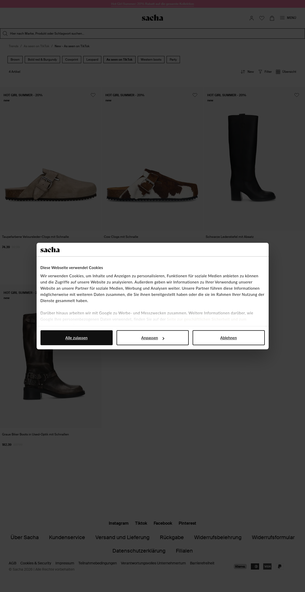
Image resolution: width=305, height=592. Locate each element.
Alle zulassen (76, 337)
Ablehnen (228, 337)
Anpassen (152, 337)
